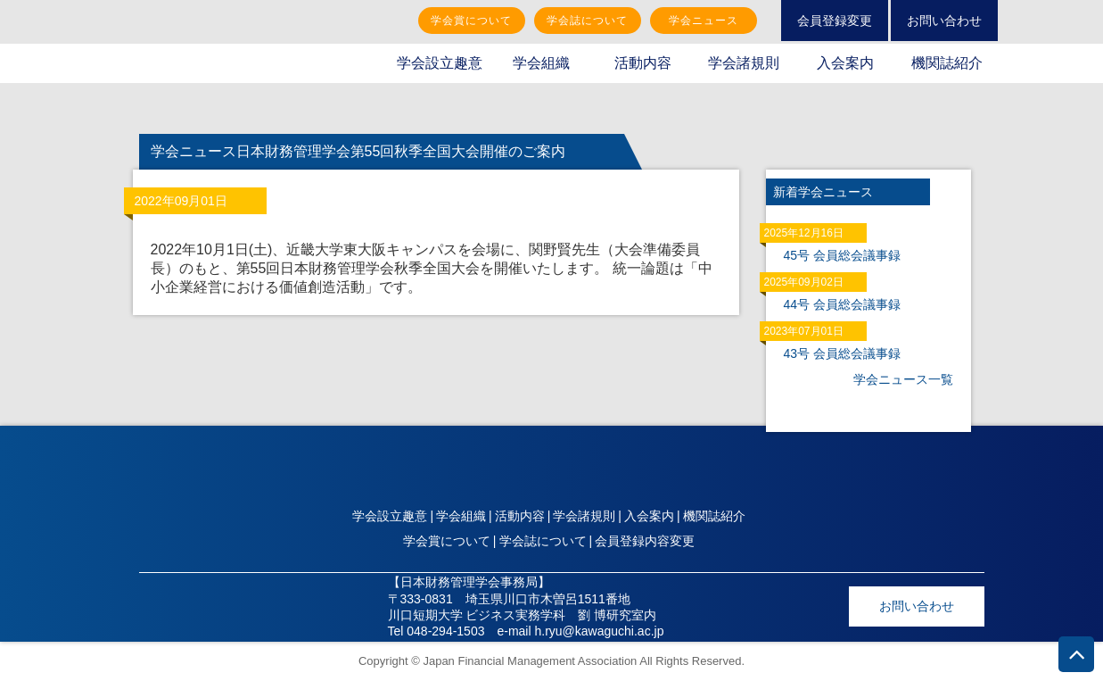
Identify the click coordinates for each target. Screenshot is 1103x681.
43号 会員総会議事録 (842, 353)
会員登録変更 (834, 20)
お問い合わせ (944, 20)
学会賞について (471, 20)
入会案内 (845, 63)
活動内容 (642, 63)
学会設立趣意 (439, 63)
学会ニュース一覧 (903, 379)
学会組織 (541, 63)
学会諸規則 (743, 63)
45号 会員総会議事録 (842, 255)
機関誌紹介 (947, 63)
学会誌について (587, 20)
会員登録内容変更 (645, 541)
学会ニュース (703, 20)
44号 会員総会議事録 (842, 304)
